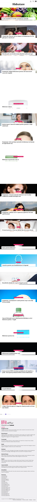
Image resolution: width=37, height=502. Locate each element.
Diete (2, 455)
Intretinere (18, 50)
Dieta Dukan (9, 455)
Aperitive (5, 461)
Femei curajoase (21, 467)
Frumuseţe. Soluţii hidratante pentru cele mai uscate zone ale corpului (17, 72)
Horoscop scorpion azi (5, 488)
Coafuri (13, 440)
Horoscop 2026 (4, 476)
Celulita (32, 440)
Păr (2, 440)
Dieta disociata (10, 456)
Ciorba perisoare (19, 461)
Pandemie (7, 472)
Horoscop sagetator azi (5, 489)
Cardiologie (8, 451)
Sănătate (18, 262)
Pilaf (15, 461)
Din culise (3, 471)
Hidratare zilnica (7, 106)
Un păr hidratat (6, 388)
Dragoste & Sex (4, 428)
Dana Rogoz (3, 435)
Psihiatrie (30, 451)
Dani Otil (7, 435)
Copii (18, 279)
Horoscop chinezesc (5, 480)
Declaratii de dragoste (13, 430)
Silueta (14, 456)
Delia (16, 435)
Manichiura (22, 440)
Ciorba (8, 460)
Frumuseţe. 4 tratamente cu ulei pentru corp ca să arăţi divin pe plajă (17, 301)
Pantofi (24, 445)
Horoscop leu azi (4, 492)
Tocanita (26, 460)
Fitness (5, 455)
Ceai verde (20, 451)
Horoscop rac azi (4, 483)
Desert (9, 461)
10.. (10, 414)
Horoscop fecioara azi (5, 485)
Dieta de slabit (4, 456)
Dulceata (23, 460)
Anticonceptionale (31, 450)
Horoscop (3, 474)
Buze (29, 440)
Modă (2, 444)
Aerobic (22, 455)
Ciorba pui (25, 461)
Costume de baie (20, 445)
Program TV (3, 436)
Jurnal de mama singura (9, 467)
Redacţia (30, 499)
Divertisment (18, 33)
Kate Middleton (10, 434)
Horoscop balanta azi (5, 493)
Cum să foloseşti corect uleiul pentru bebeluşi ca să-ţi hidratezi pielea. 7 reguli (17, 318)
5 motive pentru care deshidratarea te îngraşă (15, 265)
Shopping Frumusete (18, 103)
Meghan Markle (4, 434)
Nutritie (18, 15)
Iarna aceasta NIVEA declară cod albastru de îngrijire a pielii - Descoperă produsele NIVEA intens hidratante (17, 371)
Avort (17, 451)
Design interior (30, 466)
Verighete (6, 446)
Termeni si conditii (25, 499)
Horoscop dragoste (5, 479)
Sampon (26, 440)
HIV (23, 451)
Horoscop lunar (4, 482)
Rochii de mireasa (13, 445)
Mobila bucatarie (4, 466)
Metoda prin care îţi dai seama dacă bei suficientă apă (17, 54)
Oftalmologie (13, 451)
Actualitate (3, 470)
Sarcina (2, 450)
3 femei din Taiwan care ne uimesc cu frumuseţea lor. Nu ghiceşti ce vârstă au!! (18, 36)
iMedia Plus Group (12, 498)
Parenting (3, 467)
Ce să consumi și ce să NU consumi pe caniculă (15, 18)
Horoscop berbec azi (5, 494)
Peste (11, 460)
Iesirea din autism (20, 471)
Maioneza (12, 461)
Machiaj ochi (3, 441)
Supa (20, 460)
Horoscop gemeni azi (5, 484)
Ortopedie (26, 451)
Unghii (7, 440)
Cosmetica (18, 68)
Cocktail (29, 460)
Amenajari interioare (12, 466)
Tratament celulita (9, 441)
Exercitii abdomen (28, 455)
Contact (34, 499)
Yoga (16, 455)
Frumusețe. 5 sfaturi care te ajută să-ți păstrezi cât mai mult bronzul (17, 213)
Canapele (20, 466)
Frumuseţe (3, 439)
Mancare (3, 460)
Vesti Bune (32, 471)
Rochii (4, 440)
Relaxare (13, 455)
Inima (8, 450)
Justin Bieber (24, 435)
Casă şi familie (4, 465)
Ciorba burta (29, 461)
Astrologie (3, 481)
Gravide (16, 467)
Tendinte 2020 (18, 446)
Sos (13, 460)
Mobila (17, 466)
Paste (6, 460)
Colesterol (26, 450)
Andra (13, 435)
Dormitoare (25, 466)
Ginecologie (16, 450)
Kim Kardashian (16, 434)
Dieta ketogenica (19, 456)
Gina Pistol (19, 435)
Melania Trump (29, 435)
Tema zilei (14, 471)
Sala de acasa (24, 456)
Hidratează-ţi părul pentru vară (11, 353)
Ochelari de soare (12, 446)
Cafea (18, 460)
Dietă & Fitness (18, 121)
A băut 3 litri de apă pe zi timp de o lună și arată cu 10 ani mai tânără (18, 406)
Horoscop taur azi (4, 486)
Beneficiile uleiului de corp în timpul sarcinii (14, 283)
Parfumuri (10, 440)
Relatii (15, 429)
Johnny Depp (22, 434)
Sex (26, 429)
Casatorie (23, 429)
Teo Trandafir (27, 434)
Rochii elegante (29, 445)
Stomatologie (21, 450)
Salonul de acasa (16, 441)
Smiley (11, 435)
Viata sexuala (11, 429)
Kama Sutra (29, 429)
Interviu (6, 471)
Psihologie (12, 450)
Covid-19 (3, 472)
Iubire (20, 429)
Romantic (7, 429)
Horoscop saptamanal (5, 495)
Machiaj (16, 440)
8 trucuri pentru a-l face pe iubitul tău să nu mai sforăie (17, 230)
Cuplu (18, 429)
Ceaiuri (5, 450)
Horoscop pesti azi (4, 491)
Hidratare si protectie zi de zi (10, 159)
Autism (25, 467)
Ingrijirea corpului (18, 209)
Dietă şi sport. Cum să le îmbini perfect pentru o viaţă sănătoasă (17, 125)
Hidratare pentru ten (8, 336)
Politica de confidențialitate (17, 499)
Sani (19, 440)
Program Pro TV (9, 436)
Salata (15, 460)
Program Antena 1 (15, 436)
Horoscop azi (3, 478)
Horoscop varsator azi (5, 490)
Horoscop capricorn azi (5, 487)
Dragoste (3, 429)
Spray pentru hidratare (8, 247)
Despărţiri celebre (27, 471)
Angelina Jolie (32, 434)
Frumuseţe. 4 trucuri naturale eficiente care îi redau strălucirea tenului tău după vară (16, 195)
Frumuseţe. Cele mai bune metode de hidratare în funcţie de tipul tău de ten (18, 142)
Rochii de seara (7, 445)
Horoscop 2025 (4, 477)
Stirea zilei (10, 471)
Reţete (2, 459)
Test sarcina (3, 451)
